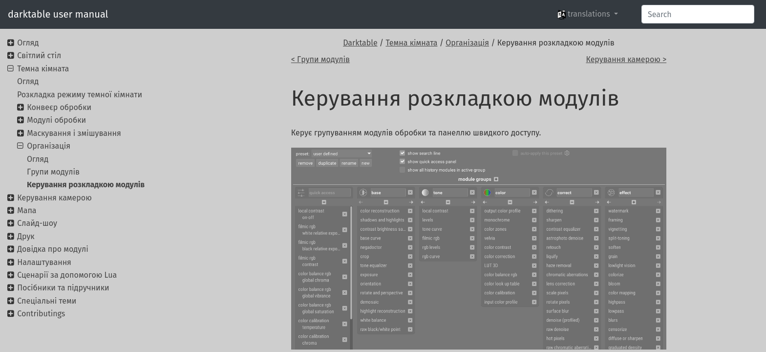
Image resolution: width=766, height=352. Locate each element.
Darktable (360, 42)
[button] (587, 14)
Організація (467, 42)
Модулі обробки (56, 120)
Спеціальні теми (46, 301)
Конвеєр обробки (59, 107)
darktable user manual (58, 14)
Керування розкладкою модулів (86, 184)
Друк (25, 236)
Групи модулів (53, 171)
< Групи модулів (320, 59)
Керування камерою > (626, 59)
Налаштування (44, 262)
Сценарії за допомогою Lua (67, 275)
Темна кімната (411, 42)
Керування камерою (54, 197)
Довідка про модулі (52, 249)
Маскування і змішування (74, 133)
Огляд (28, 42)
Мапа (26, 210)
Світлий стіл (39, 55)
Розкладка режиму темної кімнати (79, 94)
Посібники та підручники (63, 287)
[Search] (697, 14)
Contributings (41, 313)
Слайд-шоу (37, 223)
